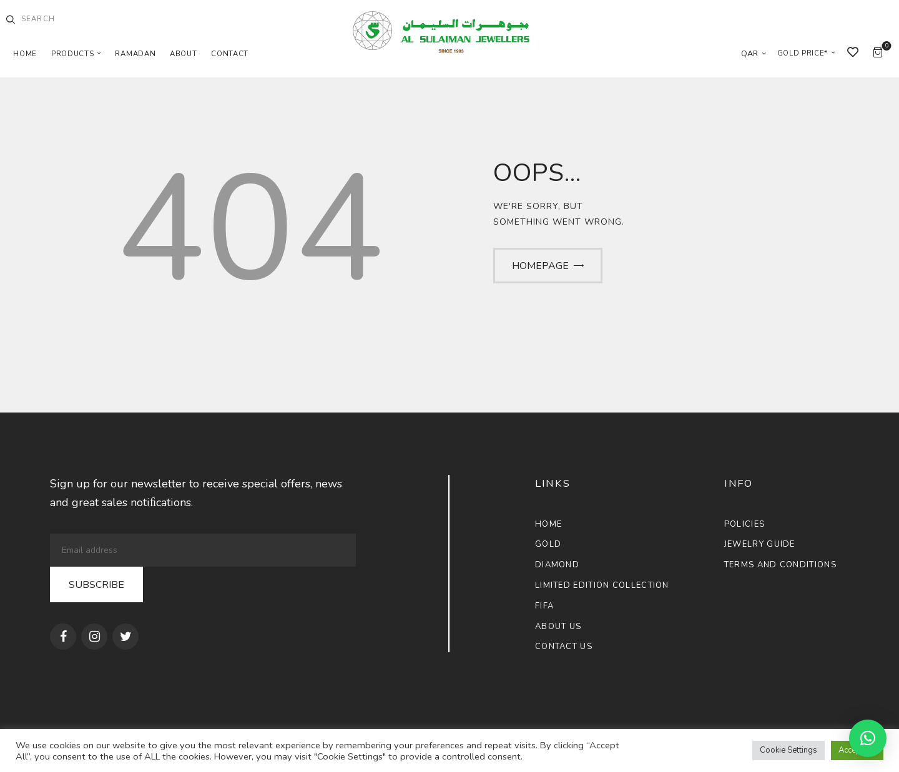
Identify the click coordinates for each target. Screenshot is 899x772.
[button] (868, 738)
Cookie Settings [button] (788, 750)
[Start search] (10, 20)
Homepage (540, 266)
